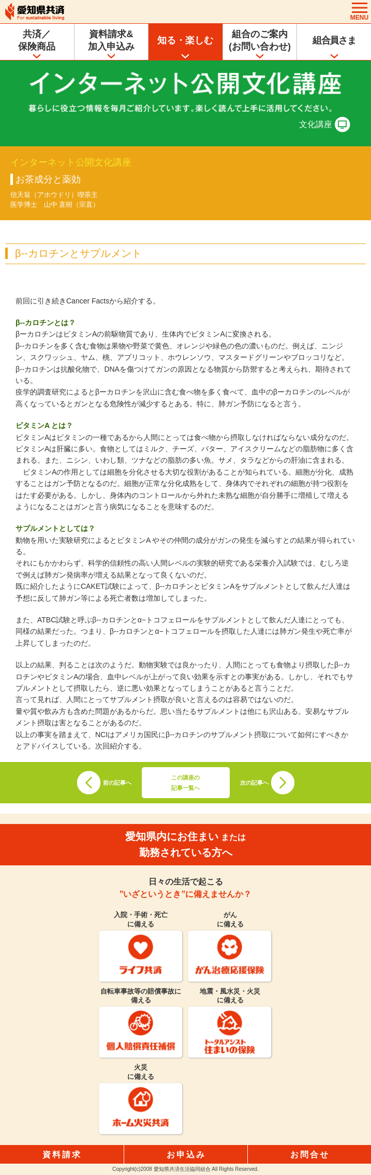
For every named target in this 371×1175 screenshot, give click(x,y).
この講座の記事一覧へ (185, 782)
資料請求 (62, 1154)
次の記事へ (254, 783)
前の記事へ (117, 783)
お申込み (186, 1154)
